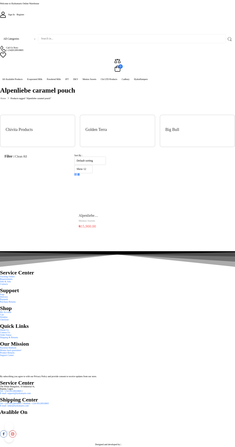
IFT (67, 79)
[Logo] (117, 26)
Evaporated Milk (34, 79)
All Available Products (12, 79)
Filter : (9, 156)
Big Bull (172, 129)
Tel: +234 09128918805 (11, 391)
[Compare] (117, 61)
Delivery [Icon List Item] (4, 297)
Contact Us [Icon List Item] (5, 332)
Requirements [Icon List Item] (6, 279)
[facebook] (3, 434)
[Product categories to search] (19, 38)
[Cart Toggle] (117, 69)
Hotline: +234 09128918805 (36, 403)
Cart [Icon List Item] (2, 314)
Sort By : (78, 155)
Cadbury (125, 79)
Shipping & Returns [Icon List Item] (9, 337)
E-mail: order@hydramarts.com (14, 405)
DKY (75, 79)
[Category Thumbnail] (59, 131)
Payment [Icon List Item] (4, 299)
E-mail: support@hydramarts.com (15, 393)
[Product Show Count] (83, 169)
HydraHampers (141, 79)
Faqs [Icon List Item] (2, 294)
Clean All (21, 156)
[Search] (132, 38)
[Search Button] (230, 38)
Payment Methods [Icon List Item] (8, 348)
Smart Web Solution (131, 444)
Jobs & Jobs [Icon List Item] (5, 281)
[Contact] (3, 49)
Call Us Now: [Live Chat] (12, 47)
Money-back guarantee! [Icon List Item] (10, 350)
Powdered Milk (54, 79)
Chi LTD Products (109, 79)
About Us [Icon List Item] (4, 330)
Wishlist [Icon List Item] (3, 317)
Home (3, 98)
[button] (75, 174)
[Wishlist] (117, 55)
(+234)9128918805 (14, 50)
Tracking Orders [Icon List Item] (7, 276)
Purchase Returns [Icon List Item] (8, 302)
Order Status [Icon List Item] (5, 335)
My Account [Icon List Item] (5, 312)
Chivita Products (19, 129)
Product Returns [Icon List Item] (7, 352)
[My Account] (7, 14)
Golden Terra (96, 129)
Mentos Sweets (89, 79)
